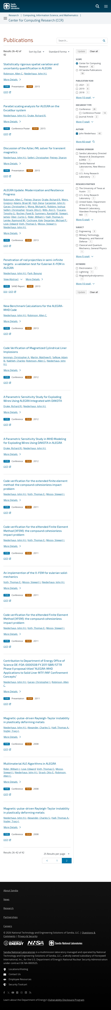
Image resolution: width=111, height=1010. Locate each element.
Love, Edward (10, 223)
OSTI (7, 92)
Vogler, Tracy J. (11, 731)
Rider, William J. (36, 217)
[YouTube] (13, 992)
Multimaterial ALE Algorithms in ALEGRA (29, 763)
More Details (12, 79)
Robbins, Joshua (56, 206)
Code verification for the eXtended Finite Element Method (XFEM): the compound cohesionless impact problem (35, 530)
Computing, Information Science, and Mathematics (50, 15)
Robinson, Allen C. (13, 73)
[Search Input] (82, 40)
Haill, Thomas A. (54, 217)
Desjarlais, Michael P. (55, 220)
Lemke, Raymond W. (14, 220)
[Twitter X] (8, 992)
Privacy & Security (27, 936)
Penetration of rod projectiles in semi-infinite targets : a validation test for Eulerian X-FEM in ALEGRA (34, 263)
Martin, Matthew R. (41, 357)
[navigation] (37, 52)
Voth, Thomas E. (28, 223)
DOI (5, 291)
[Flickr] (17, 992)
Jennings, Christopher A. (16, 357)
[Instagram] (21, 992)
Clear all (95, 51)
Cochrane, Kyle (35, 220)
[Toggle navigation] (5, 18)
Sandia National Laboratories (19, 952)
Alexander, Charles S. (38, 727)
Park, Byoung (34, 273)
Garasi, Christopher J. (15, 206)
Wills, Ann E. (49, 210)
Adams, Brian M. (22, 203)
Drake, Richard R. (36, 115)
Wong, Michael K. (37, 206)
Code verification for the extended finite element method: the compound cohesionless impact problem (35, 484)
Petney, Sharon (58, 157)
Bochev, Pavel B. (25, 213)
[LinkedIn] (26, 992)
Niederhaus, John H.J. (35, 73)
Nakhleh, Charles (16, 360)
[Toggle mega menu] (106, 6)
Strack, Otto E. (33, 210)
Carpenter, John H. (55, 203)
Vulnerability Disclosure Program (66, 999)
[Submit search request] (104, 40)
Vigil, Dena (38, 203)
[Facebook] (4, 992)
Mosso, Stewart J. (47, 223)
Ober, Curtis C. (19, 217)
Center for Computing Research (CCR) (36, 20)
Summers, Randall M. (46, 213)
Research (14, 15)
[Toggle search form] (97, 6)
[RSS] (30, 992)
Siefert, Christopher (38, 157)
